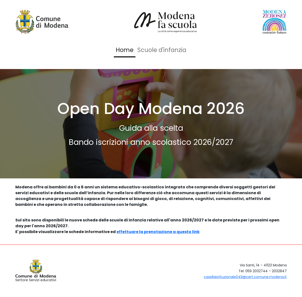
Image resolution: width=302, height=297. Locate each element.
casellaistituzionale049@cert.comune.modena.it (245, 276)
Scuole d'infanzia (161, 50)
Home (124, 50)
